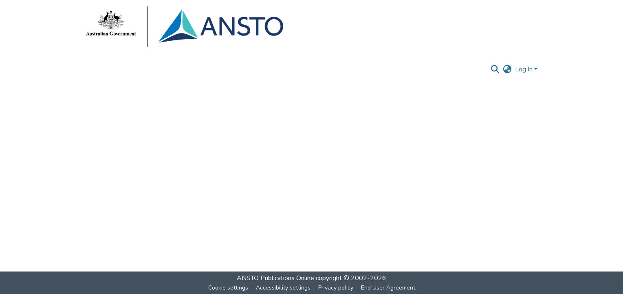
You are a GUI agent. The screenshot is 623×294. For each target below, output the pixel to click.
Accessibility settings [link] (283, 288)
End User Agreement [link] (388, 288)
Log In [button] (524, 69)
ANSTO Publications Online (275, 278)
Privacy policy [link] (335, 288)
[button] (495, 69)
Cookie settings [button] (228, 288)
